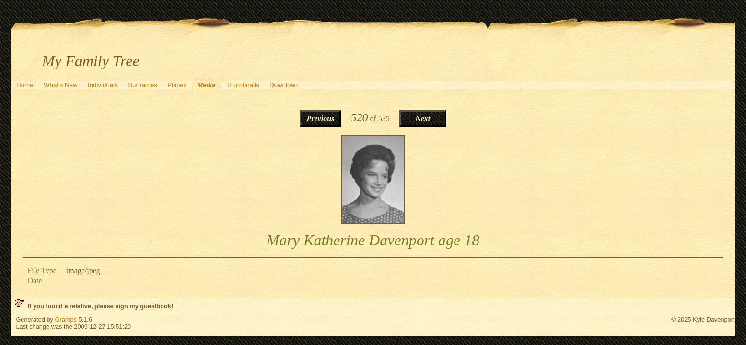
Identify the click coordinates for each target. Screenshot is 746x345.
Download (283, 85)
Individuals (103, 85)
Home (25, 85)
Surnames (142, 85)
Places (176, 85)
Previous (321, 119)
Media (207, 85)
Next (422, 119)
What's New (61, 85)
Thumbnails (242, 85)
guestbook (155, 306)
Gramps (66, 319)
